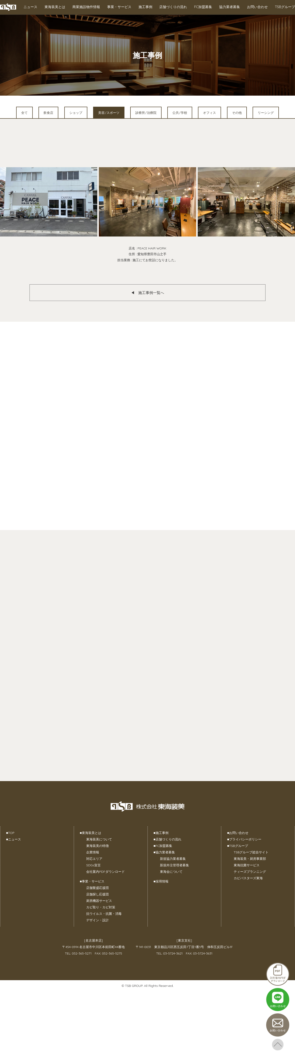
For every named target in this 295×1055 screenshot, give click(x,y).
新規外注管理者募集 (174, 865)
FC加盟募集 (203, 7)
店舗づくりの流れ (173, 7)
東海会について (171, 872)
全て (24, 113)
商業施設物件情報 (86, 7)
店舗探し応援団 (97, 894)
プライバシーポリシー (244, 839)
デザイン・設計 (97, 920)
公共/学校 (179, 113)
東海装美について (99, 839)
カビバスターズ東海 (248, 878)
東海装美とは (54, 7)
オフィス (209, 113)
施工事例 (145, 7)
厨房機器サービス (99, 901)
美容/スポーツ (108, 113)
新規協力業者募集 (173, 859)
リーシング (266, 113)
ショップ (75, 113)
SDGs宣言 (93, 865)
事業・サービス (119, 7)
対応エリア (94, 859)
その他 (237, 113)
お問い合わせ (257, 7)
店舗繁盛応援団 (97, 888)
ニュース (30, 7)
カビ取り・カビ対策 (100, 907)
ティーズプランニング (250, 872)
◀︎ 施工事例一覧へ (147, 292)
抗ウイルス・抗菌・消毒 (104, 914)
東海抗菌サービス (247, 865)
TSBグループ (285, 7)
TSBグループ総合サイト (251, 852)
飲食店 (48, 113)
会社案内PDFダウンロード (105, 872)
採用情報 (160, 881)
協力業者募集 (229, 7)
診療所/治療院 (145, 113)
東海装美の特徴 (97, 846)
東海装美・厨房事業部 (250, 859)
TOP (10, 833)
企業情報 (92, 852)
